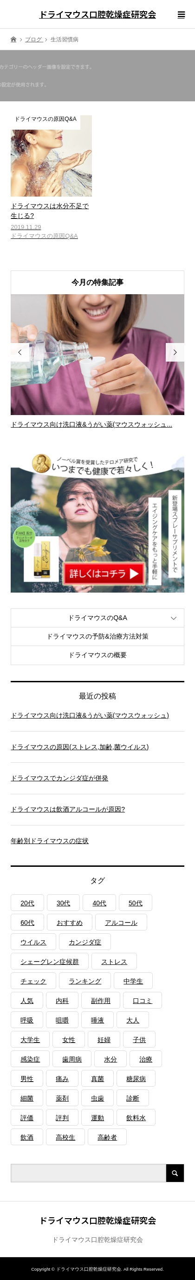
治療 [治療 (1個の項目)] (145, 1059)
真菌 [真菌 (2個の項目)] (97, 1078)
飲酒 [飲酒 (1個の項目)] (26, 1137)
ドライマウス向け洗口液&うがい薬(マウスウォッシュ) (90, 715)
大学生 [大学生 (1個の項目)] (30, 1039)
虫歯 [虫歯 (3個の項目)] (97, 1098)
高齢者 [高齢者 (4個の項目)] (107, 1137)
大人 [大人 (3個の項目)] (132, 1020)
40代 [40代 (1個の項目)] (99, 903)
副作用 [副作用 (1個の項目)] (100, 1000)
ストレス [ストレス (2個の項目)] (114, 961)
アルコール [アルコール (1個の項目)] (121, 922)
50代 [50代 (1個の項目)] (136, 903)
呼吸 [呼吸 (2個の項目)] (26, 1020)
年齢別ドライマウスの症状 (50, 841)
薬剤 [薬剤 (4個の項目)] (62, 1098)
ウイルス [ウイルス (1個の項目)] (33, 942)
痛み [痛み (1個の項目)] (62, 1078)
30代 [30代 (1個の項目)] (64, 903)
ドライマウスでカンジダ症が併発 (59, 778)
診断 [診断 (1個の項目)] (132, 1098)
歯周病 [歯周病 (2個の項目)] (72, 1059)
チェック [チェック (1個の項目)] (33, 981)
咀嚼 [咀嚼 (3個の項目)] (62, 1020)
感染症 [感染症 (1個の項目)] (30, 1059)
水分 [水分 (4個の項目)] (110, 1059)
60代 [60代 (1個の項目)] (27, 922)
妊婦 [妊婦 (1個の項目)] (104, 1039)
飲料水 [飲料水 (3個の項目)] (136, 1118)
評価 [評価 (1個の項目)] (26, 1118)
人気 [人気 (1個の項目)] (26, 1000)
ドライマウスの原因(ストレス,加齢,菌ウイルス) (80, 747)
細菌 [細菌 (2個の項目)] (26, 1098)
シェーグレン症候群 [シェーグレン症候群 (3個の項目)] (49, 961)
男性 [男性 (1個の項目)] (26, 1078)
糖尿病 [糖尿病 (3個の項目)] (136, 1078)
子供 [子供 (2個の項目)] (139, 1039)
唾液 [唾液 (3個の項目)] (97, 1020)
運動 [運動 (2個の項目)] (97, 1118)
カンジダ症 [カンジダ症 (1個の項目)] (85, 942)
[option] (97, 361)
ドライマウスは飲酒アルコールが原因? (68, 809)
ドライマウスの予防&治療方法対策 (97, 636)
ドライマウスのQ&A (97, 617)
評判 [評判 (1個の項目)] (62, 1118)
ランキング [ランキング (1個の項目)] (85, 981)
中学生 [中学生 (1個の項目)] (133, 981)
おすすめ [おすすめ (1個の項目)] (70, 922)
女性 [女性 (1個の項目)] (68, 1039)
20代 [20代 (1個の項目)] (27, 903)
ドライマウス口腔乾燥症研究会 (97, 14)
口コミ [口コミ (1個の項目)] (142, 1000)
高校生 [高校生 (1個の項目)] (65, 1137)
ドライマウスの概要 (97, 655)
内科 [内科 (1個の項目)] (62, 1000)
